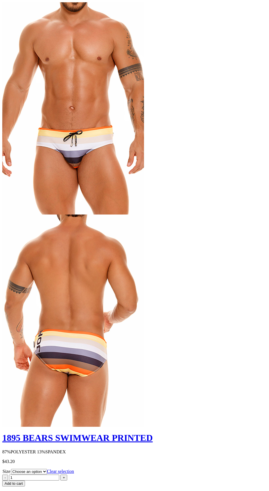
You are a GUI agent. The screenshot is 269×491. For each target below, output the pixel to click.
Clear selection (60, 471)
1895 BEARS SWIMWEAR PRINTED (77, 438)
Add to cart (14, 483)
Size (6, 471)
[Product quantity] (34, 478)
